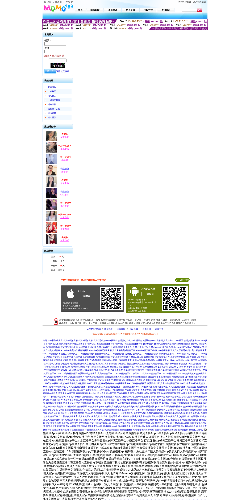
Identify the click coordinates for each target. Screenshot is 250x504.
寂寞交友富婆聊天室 (55, 426)
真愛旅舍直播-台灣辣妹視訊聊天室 (99, 357)
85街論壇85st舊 (169, 400)
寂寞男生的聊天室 (66, 393)
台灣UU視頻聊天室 (163, 344)
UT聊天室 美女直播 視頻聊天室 (191, 367)
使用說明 (146, 329)
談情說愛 (52, 113)
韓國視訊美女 (178, 377)
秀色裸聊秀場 (124, 426)
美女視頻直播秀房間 (114, 377)
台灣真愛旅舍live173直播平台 (73, 344)
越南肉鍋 (64, 229)
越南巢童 (64, 137)
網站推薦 (52, 104)
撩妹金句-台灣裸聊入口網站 (97, 413)
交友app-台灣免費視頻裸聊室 (168, 406)
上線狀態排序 (54, 100)
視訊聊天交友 (116, 367)
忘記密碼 (65, 71)
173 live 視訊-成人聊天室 (185, 354)
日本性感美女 (67, 420)
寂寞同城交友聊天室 (55, 403)
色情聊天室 (164, 420)
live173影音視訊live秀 (74, 377)
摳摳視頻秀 (55, 423)
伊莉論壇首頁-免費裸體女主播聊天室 (149, 360)
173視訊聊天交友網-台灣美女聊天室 (100, 410)
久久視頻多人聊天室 (68, 416)
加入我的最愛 (199, 2)
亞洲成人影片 (56, 400)
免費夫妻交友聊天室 (72, 400)
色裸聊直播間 (126, 430)
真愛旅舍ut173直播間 (153, 340)
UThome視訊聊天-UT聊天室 (126, 373)
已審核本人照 (54, 109)
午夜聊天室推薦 (132, 390)
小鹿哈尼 (64, 148)
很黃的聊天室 (63, 367)
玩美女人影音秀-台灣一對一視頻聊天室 (188, 350)
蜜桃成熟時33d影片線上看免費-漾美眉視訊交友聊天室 (119, 370)
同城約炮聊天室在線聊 (91, 426)
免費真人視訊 (120, 406)
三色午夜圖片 (123, 393)
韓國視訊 (168, 413)
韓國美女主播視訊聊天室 (90, 380)
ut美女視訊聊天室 (152, 393)
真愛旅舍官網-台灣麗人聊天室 (129, 357)
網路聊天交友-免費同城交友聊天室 (173, 410)
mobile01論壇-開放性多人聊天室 (182, 360)
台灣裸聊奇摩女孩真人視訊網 (145, 426)
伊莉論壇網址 (118, 390)
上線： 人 (57, 256)
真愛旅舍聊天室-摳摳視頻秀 (157, 357)
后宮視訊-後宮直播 (87, 347)
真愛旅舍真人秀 (138, 403)
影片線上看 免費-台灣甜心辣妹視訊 (77, 370)
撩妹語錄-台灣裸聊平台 (122, 413)
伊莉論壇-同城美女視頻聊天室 (75, 363)
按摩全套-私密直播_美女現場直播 (185, 363)
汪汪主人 (64, 195)
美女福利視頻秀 (188, 426)
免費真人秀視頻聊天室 (67, 380)
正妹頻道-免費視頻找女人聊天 (155, 363)
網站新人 (52, 96)
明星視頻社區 (133, 400)
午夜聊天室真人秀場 (94, 430)
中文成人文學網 (72, 403)
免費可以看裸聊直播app (166, 430)
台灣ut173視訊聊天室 (52, 340)
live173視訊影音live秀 (53, 377)
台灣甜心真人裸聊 (181, 423)
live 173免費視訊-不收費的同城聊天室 (60, 354)
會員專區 (121, 329)
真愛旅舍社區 (153, 383)
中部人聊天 (93, 406)
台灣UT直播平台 (140, 347)
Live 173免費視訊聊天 (67, 373)
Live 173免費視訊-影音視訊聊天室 (152, 387)
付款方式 (159, 329)
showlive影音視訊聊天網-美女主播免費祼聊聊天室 (112, 350)
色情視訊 (174, 420)
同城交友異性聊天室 (106, 393)
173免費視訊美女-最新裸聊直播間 (158, 354)
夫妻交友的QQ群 (148, 390)
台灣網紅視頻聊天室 (55, 347)
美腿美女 (166, 403)
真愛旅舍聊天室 (150, 367)
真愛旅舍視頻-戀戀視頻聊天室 (57, 360)
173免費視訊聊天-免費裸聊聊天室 (94, 354)
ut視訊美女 (191, 387)
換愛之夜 (95, 416)
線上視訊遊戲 (70, 406)
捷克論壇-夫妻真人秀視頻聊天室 (117, 360)
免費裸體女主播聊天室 (144, 423)
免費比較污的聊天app (62, 390)
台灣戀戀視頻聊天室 (80, 367)
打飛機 (123, 400)
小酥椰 (64, 160)
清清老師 (64, 183)
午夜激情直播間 (152, 370)
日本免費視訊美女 (193, 377)
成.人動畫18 (123, 416)
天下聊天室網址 (192, 390)
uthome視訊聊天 (169, 373)
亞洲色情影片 (88, 396)
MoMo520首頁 (184, 2)
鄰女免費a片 (98, 403)
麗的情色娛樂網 (142, 396)
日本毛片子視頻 (73, 396)
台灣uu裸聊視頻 (158, 396)
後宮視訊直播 (71, 347)
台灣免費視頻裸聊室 (94, 377)
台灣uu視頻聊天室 (102, 423)
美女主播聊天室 (153, 403)
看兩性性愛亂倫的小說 (86, 393)
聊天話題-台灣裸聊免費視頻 (71, 413)
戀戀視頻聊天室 (86, 423)
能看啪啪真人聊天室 (135, 380)
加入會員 (134, 329)
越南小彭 (64, 240)
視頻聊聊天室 (110, 403)
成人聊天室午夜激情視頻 (84, 390)
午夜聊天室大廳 (93, 387)
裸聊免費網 (183, 430)
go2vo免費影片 (106, 406)
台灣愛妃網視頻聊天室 (169, 426)
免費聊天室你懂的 (69, 423)
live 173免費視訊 (185, 373)
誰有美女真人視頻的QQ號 (122, 396)
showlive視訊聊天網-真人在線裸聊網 (153, 350)
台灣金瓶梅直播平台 (122, 347)
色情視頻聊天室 (173, 396)
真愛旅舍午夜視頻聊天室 (159, 377)
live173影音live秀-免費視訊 (192, 383)
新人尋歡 (64, 217)
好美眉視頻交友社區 (169, 370)
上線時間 (52, 91)
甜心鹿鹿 (64, 206)
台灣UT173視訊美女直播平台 (100, 344)
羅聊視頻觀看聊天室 (127, 420)
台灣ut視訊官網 (70, 340)
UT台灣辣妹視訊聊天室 (150, 373)
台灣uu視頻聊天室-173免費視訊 (86, 360)
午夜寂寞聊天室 (77, 430)
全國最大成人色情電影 (148, 420)
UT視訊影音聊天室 (51, 370)
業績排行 (52, 87)
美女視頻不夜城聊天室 (150, 400)
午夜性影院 (186, 393)
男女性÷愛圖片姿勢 (161, 416)
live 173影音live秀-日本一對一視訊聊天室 (137, 410)
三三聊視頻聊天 (103, 390)
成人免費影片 (84, 416)
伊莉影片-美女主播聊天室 (129, 363)
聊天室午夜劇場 (102, 396)
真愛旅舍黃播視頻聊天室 (135, 377)
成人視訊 (52, 117)
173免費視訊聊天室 (167, 367)
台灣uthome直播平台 (158, 347)
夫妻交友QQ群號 (178, 416)
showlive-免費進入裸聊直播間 (74, 350)
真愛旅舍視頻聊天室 (132, 367)
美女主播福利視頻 (60, 430)
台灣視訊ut (53, 344)
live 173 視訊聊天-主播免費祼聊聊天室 (65, 410)
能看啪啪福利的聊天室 (143, 430)
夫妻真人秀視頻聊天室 (107, 420)
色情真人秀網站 (196, 430)
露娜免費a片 (178, 390)
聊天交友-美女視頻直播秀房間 (179, 380)
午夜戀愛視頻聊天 (57, 396)
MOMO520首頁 (94, 329)
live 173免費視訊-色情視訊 (69, 357)
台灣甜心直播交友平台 (190, 370)
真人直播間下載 (112, 400)
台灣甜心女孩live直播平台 (105, 340)
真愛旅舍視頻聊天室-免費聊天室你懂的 (188, 357)
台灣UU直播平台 (104, 347)
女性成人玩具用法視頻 (140, 416)
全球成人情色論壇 (109, 416)
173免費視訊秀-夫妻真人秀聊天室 (125, 354)
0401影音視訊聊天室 (171, 393)
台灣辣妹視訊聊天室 (189, 420)
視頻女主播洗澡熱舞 (180, 403)
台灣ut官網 (148, 344)
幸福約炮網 (86, 403)
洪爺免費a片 (194, 413)
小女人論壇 (187, 396)
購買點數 (108, 329)
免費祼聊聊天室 (112, 430)
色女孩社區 (82, 406)
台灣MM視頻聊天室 (181, 344)
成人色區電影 (193, 416)
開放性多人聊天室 (163, 423)
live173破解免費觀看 (136, 383)
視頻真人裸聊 (89, 420)
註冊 (58, 71)
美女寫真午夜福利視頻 (93, 400)
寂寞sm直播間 (136, 393)
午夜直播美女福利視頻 (75, 383)
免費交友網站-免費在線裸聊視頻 (148, 413)
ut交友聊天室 (200, 373)
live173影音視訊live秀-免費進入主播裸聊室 (107, 383)
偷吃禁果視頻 (124, 403)
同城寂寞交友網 (110, 426)
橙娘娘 (64, 172)
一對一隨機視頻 (55, 406)
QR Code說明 (182, 280)
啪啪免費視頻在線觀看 (187, 400)
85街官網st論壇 (180, 413)
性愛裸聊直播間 (164, 390)
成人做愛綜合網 (52, 420)
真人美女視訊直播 (77, 387)
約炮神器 (78, 420)
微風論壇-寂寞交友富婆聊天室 (103, 363)
